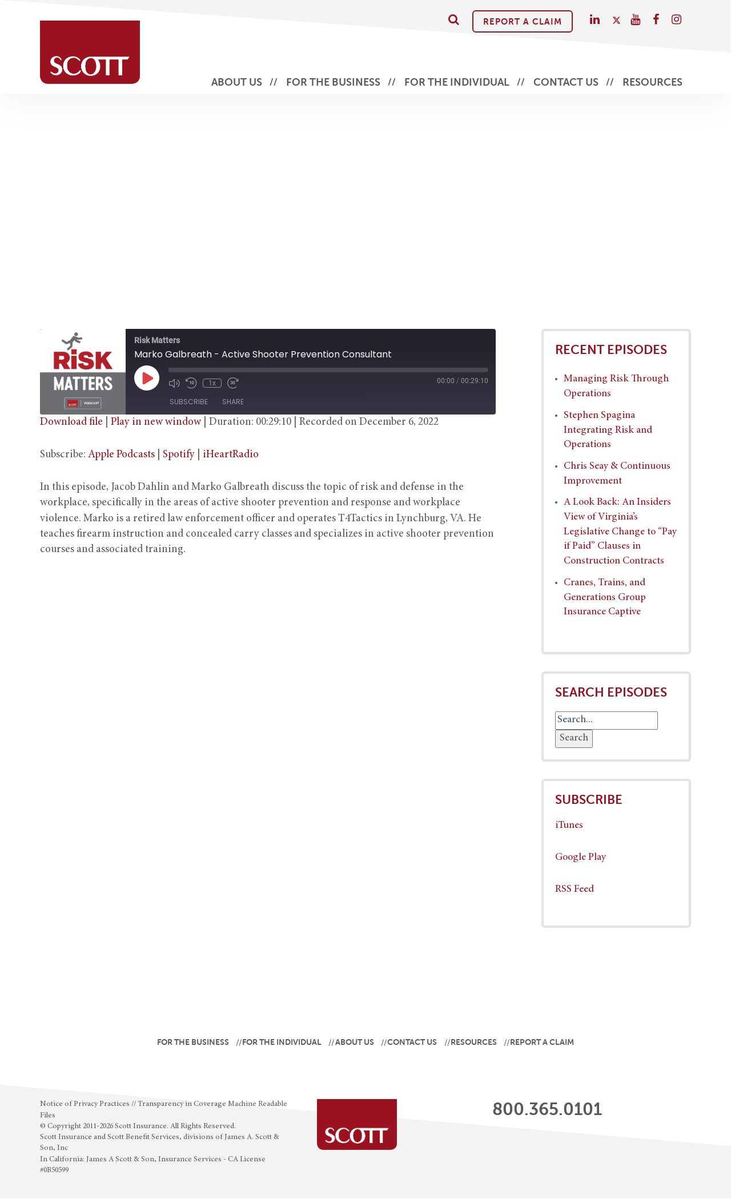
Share (233, 402)
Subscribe (189, 402)
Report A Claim (522, 21)
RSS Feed (574, 889)
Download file (71, 422)
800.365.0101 (547, 1109)
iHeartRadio (231, 454)
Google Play (580, 857)
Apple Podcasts (121, 454)
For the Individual (456, 82)
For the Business (333, 82)
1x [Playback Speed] (212, 383)
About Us (236, 82)
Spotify (179, 454)
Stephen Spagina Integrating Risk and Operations (608, 430)
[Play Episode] (146, 378)
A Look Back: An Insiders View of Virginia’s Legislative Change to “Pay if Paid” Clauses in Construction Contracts (620, 531)
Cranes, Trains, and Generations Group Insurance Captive (605, 597)
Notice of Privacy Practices (85, 1104)
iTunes (569, 825)
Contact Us (566, 82)
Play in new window (156, 422)
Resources (652, 82)
